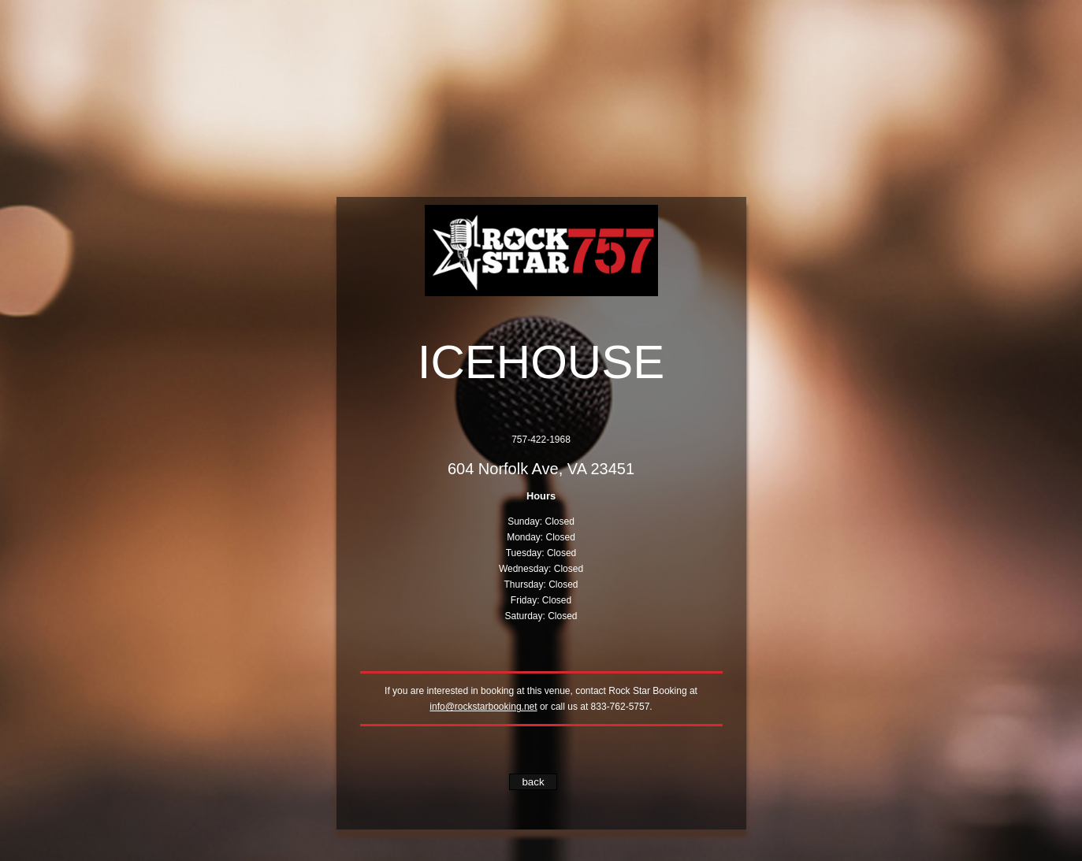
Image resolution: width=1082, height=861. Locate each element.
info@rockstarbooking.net (483, 706)
